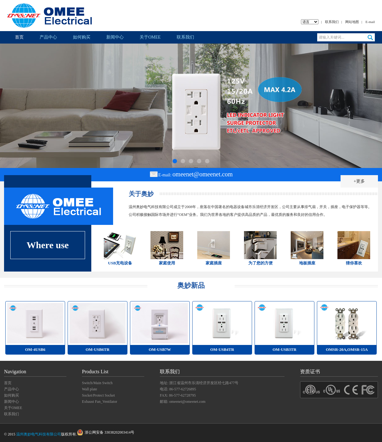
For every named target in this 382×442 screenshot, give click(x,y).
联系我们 (332, 22)
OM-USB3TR (285, 349)
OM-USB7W (160, 349)
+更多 (359, 181)
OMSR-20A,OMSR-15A (347, 349)
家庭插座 (214, 263)
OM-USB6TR (98, 349)
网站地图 (352, 22)
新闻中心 (115, 37)
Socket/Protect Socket (98, 395)
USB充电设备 (120, 263)
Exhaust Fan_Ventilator (99, 401)
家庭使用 (167, 263)
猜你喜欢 (354, 263)
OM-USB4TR (222, 349)
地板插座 (307, 263)
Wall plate (89, 389)
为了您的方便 (260, 263)
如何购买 (81, 37)
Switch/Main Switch (97, 383)
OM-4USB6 (35, 349)
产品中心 (48, 37)
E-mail (370, 22)
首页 (19, 37)
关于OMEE (150, 37)
